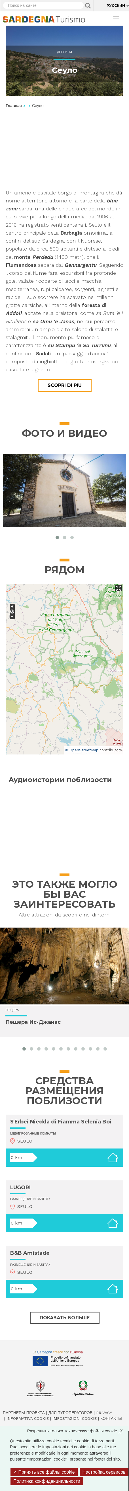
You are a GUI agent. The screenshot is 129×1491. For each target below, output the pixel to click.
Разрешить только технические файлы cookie (77, 1431)
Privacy (104, 1412)
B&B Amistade (30, 1253)
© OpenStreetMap (81, 750)
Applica (88, 5)
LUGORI (20, 1187)
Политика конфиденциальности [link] (46, 1481)
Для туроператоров (70, 1412)
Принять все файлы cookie (44, 1472)
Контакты (111, 1418)
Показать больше (65, 1317)
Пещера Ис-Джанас (33, 1022)
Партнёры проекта (24, 1412)
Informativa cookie (28, 1418)
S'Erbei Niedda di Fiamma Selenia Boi (60, 1122)
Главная (14, 105)
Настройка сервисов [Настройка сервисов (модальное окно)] (104, 1472)
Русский (116, 5)
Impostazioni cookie (74, 1418)
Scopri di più (65, 385)
